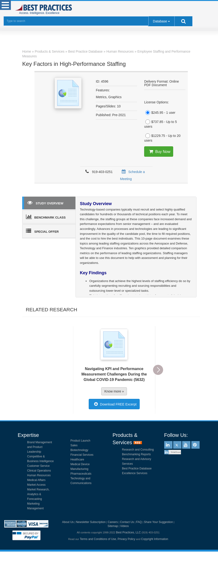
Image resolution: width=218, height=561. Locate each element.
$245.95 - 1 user (159, 112)
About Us (68, 522)
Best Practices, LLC (128, 532)
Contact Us (127, 522)
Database (160, 21)
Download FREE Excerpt (114, 404)
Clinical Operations (39, 470)
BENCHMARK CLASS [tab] (46, 216)
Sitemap (113, 526)
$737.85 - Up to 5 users (160, 123)
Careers (113, 522)
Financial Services (82, 454)
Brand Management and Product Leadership (39, 447)
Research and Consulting (138, 449)
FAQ (139, 522)
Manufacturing (79, 469)
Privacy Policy (126, 539)
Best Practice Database (136, 468)
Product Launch (80, 440)
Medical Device (80, 464)
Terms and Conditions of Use (98, 539)
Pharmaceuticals (81, 473)
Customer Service (38, 466)
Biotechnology (79, 450)
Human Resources (38, 475)
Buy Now (158, 151)
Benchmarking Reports (136, 454)
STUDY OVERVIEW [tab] (45, 202)
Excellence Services (134, 473)
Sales (74, 445)
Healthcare (77, 459)
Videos (124, 526)
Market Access (36, 484)
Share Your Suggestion (158, 522)
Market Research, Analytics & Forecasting (38, 494)
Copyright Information (154, 539)
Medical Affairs (36, 480)
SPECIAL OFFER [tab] (42, 230)
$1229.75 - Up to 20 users (162, 137)
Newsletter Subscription (90, 522)
